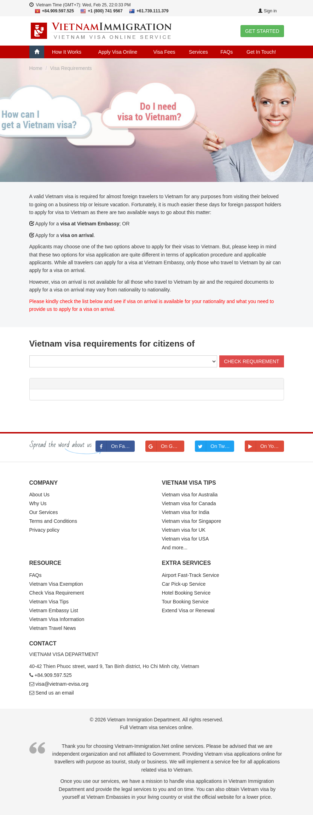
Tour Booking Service (185, 601)
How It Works (66, 52)
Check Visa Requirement (56, 593)
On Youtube (264, 446)
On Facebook (115, 446)
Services (198, 52)
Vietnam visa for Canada (189, 503)
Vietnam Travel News (52, 628)
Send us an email (54, 693)
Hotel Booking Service (186, 593)
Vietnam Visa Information (57, 619)
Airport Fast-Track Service (190, 575)
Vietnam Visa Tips (49, 601)
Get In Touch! (261, 52)
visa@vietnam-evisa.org (61, 684)
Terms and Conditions (53, 521)
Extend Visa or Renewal (188, 610)
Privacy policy (44, 530)
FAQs (226, 52)
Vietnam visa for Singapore (191, 521)
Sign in (267, 10)
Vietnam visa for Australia (190, 494)
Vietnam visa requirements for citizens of (112, 343)
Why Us (38, 503)
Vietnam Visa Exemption (56, 584)
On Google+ (165, 446)
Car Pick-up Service (184, 584)
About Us (39, 494)
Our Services (43, 512)
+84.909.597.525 (53, 675)
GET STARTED (262, 31)
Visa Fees (164, 52)
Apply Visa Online (117, 52)
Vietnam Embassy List (53, 610)
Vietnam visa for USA (185, 539)
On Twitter (214, 446)
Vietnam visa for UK (183, 530)
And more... (174, 547)
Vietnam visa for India (185, 512)
